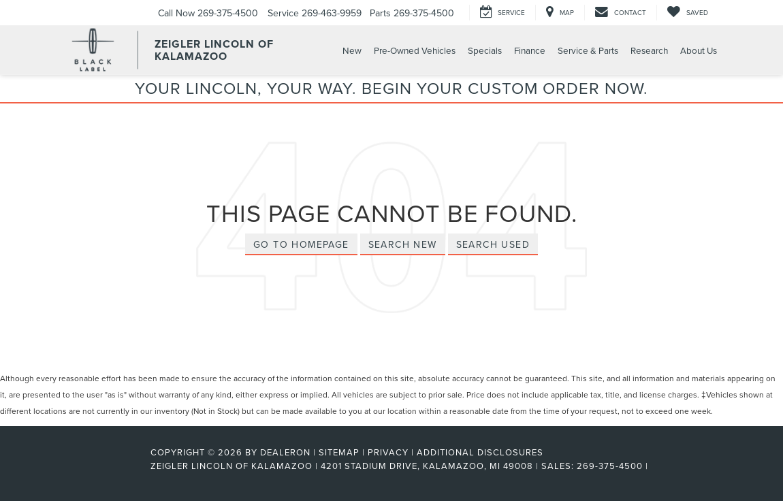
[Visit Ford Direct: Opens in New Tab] (655, 465)
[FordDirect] (106, 465)
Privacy (388, 452)
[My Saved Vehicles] (687, 12)
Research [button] (649, 50)
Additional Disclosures (480, 452)
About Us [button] (698, 50)
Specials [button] (485, 50)
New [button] (352, 50)
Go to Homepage (301, 244)
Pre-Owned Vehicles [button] (415, 50)
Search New (402, 244)
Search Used (493, 244)
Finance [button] (529, 50)
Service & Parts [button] (588, 50)
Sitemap (339, 452)
